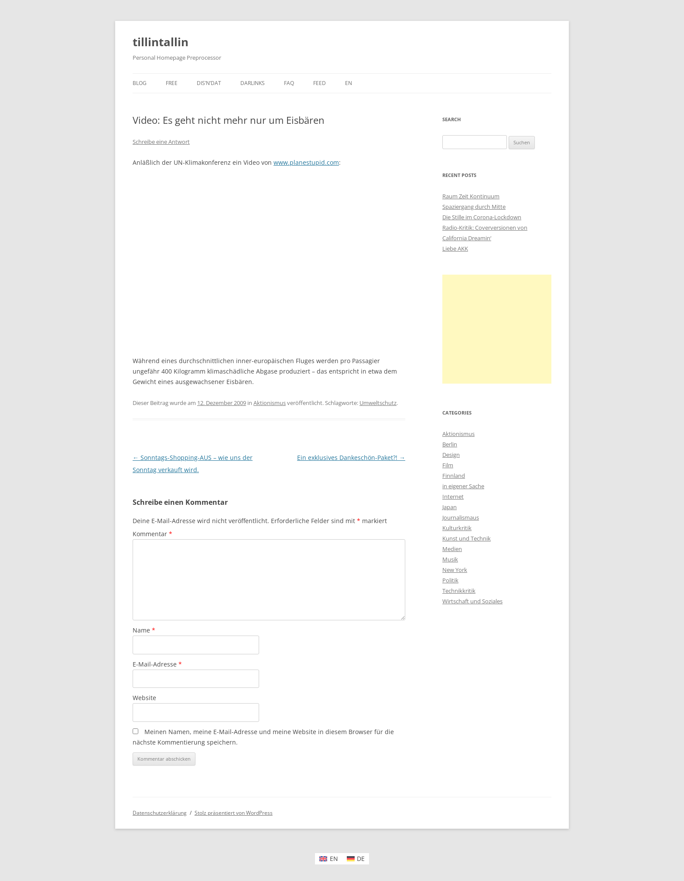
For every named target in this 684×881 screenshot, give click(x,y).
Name (144, 630)
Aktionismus (269, 403)
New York (454, 570)
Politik (450, 580)
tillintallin (160, 42)
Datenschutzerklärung (160, 812)
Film (447, 465)
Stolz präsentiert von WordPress (234, 812)
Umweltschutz (378, 403)
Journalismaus (460, 517)
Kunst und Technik (466, 538)
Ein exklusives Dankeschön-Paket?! (351, 457)
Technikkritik (458, 591)
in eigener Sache (463, 486)
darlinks (252, 83)
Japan (449, 507)
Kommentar (152, 534)
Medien (452, 549)
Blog (140, 83)
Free (172, 83)
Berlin (449, 444)
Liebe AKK (455, 248)
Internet (453, 496)
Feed (319, 83)
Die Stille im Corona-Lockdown (481, 217)
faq (289, 83)
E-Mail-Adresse (157, 664)
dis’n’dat (209, 83)
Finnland (453, 476)
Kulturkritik (457, 528)
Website (144, 698)
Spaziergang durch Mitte (474, 207)
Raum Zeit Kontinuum (470, 196)
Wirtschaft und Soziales (472, 601)
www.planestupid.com (306, 162)
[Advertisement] (496, 329)
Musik (450, 559)
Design (451, 455)
